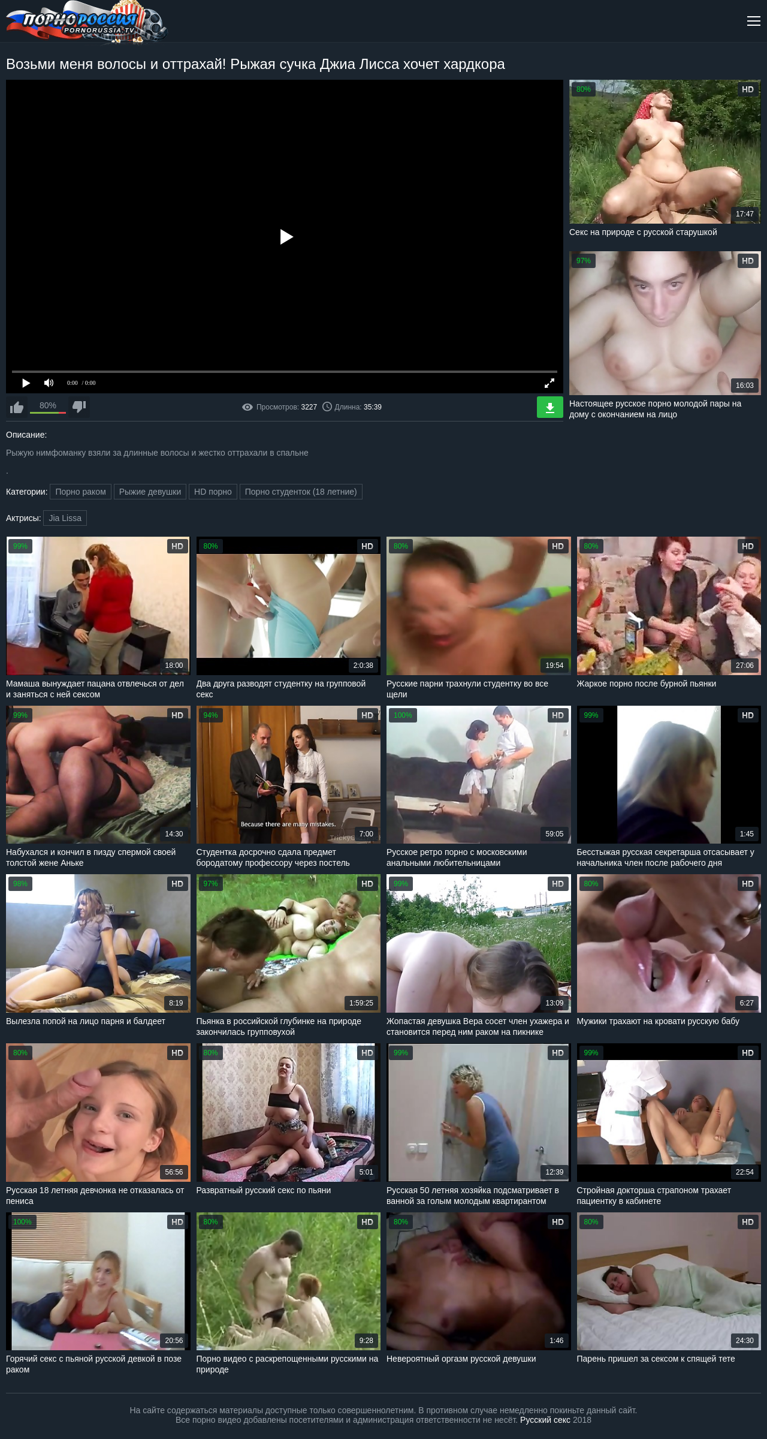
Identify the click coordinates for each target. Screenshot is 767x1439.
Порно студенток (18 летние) (301, 491)
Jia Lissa (65, 518)
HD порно (213, 491)
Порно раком (80, 491)
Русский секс (545, 1420)
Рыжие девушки (150, 491)
